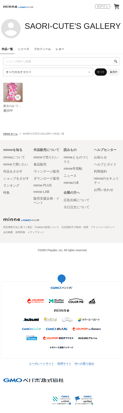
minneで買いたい (15, 164)
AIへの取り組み (84, 363)
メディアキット (35, 232)
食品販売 (40, 164)
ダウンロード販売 (46, 178)
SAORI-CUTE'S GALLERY (73, 26)
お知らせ (100, 157)
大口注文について (76, 207)
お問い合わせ (103, 189)
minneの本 (71, 182)
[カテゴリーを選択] (48, 72)
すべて (100, 72)
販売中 (113, 72)
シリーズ (23, 49)
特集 (6, 192)
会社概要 (8, 232)
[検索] (116, 61)
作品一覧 (7, 49)
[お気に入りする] (17, 97)
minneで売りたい (46, 157)
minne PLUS (43, 185)
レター (60, 49)
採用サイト (64, 363)
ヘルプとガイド (105, 164)
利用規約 (100, 171)
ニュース (70, 175)
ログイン (102, 6)
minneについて (14, 157)
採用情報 (20, 232)
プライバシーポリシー (103, 227)
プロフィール (42, 49)
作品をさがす (13, 171)
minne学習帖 (73, 168)
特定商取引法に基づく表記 (17, 227)
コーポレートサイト (41, 363)
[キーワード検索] (61, 61)
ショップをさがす (16, 178)
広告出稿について (76, 200)
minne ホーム (10, 133)
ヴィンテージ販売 (46, 171)
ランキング (11, 185)
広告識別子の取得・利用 (75, 227)
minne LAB (41, 191)
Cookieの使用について (47, 227)
